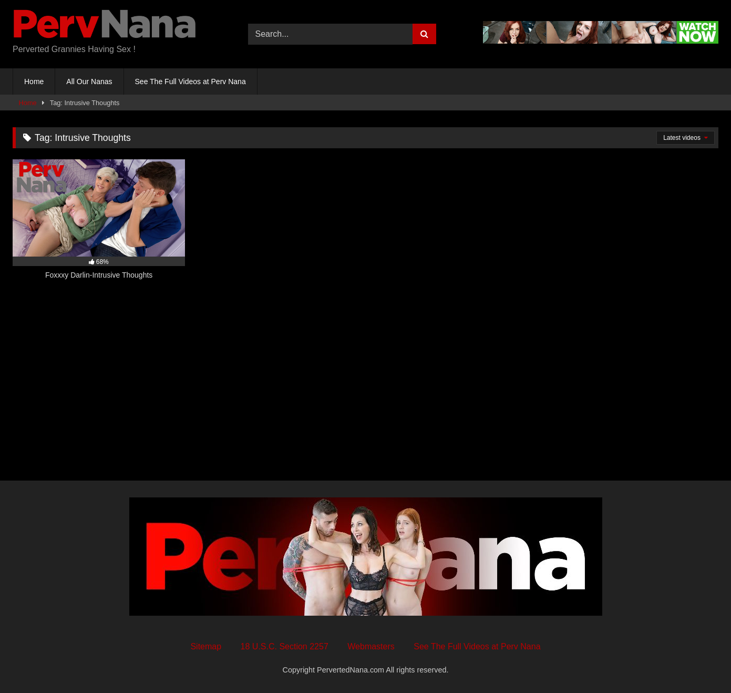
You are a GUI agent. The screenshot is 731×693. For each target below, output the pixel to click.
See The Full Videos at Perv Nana (190, 81)
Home (34, 81)
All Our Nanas (89, 81)
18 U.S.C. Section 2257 (284, 646)
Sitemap (205, 646)
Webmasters (371, 646)
